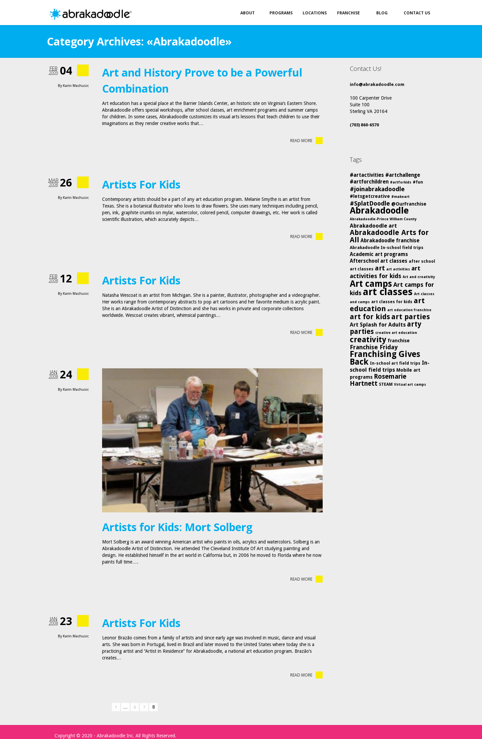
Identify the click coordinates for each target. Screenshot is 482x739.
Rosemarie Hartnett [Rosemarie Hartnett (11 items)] (378, 380)
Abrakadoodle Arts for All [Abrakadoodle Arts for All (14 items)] (389, 236)
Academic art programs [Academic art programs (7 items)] (379, 254)
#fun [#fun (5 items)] (418, 181)
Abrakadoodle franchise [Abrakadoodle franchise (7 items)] (389, 241)
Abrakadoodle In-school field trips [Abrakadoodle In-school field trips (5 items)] (386, 247)
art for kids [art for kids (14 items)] (370, 317)
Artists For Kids (141, 184)
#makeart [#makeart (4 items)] (400, 197)
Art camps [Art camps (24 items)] (371, 283)
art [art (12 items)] (380, 268)
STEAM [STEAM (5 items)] (386, 384)
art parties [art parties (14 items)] (410, 317)
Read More (306, 140)
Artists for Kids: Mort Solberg (177, 527)
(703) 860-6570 (364, 124)
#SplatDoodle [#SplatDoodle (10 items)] (370, 203)
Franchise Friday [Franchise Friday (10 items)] (374, 347)
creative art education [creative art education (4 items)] (396, 333)
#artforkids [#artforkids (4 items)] (400, 182)
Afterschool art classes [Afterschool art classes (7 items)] (378, 261)
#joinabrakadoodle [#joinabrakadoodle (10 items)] (377, 189)
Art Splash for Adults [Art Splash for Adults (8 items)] (378, 325)
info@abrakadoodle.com (377, 84)
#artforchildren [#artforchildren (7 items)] (369, 182)
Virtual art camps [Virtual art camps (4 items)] (410, 384)
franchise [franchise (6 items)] (399, 340)
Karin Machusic (76, 86)
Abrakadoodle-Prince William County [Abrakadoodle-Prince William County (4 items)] (383, 219)
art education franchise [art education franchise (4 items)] (409, 310)
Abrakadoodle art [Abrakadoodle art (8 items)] (373, 226)
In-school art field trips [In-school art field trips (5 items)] (395, 363)
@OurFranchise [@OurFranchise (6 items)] (408, 204)
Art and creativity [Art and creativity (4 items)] (419, 277)
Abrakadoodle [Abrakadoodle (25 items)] (379, 210)
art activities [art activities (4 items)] (398, 269)
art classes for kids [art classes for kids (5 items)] (391, 301)
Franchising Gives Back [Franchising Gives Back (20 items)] (385, 358)
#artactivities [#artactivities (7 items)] (367, 175)
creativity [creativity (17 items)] (368, 339)
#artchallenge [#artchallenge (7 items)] (402, 175)
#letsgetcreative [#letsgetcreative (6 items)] (370, 196)
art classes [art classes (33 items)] (388, 291)
